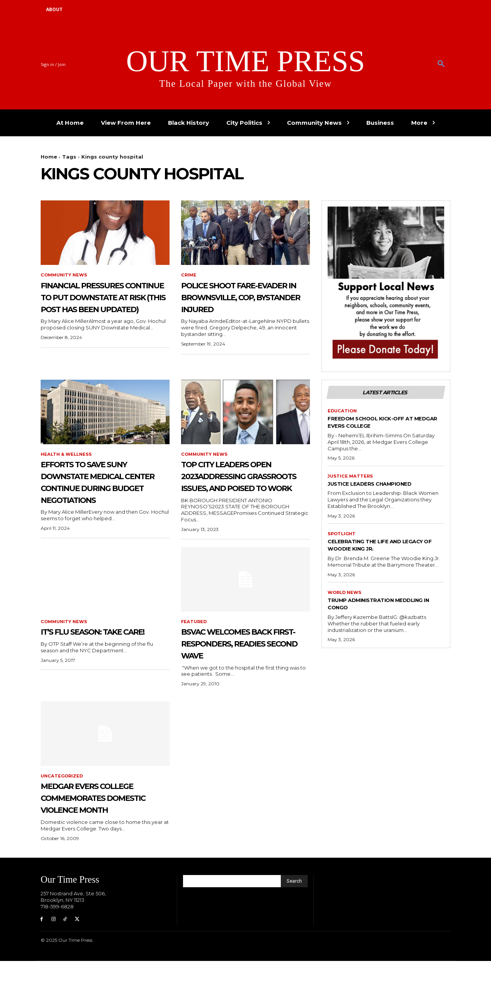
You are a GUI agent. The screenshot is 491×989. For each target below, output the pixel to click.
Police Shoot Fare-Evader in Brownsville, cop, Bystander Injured (235, 303)
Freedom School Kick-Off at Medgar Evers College (381, 424)
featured (194, 634)
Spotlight (343, 537)
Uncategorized (63, 789)
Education (343, 413)
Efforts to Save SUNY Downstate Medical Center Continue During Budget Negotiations (102, 488)
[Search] (294, 907)
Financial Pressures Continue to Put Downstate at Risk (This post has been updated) (98, 309)
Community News (65, 275)
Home (49, 157)
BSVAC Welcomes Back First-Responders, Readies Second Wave (245, 656)
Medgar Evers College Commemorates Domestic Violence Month (105, 817)
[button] (441, 64)
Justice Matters (351, 479)
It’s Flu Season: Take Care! (98, 650)
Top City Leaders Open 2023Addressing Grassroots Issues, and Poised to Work (244, 482)
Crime (189, 275)
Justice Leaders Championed (381, 486)
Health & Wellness (67, 454)
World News (346, 597)
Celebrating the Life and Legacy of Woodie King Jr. (376, 548)
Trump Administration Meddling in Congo (369, 608)
